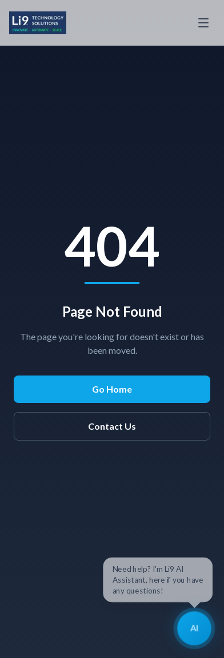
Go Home (112, 389)
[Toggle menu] (203, 22)
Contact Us (112, 426)
